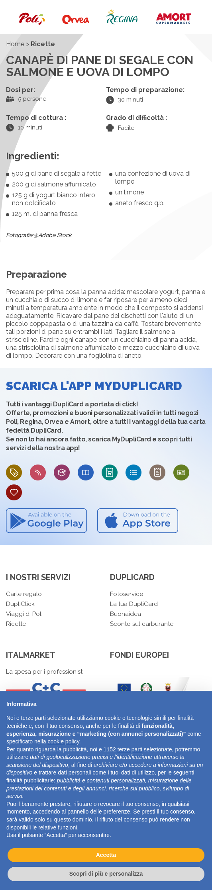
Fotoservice (126, 594)
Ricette (16, 623)
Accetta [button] (106, 855)
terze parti (130, 749)
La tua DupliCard (134, 604)
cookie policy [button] (63, 741)
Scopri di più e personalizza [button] (106, 873)
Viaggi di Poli (24, 614)
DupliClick (20, 604)
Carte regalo (24, 594)
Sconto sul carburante (141, 623)
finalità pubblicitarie (30, 780)
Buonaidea (125, 614)
